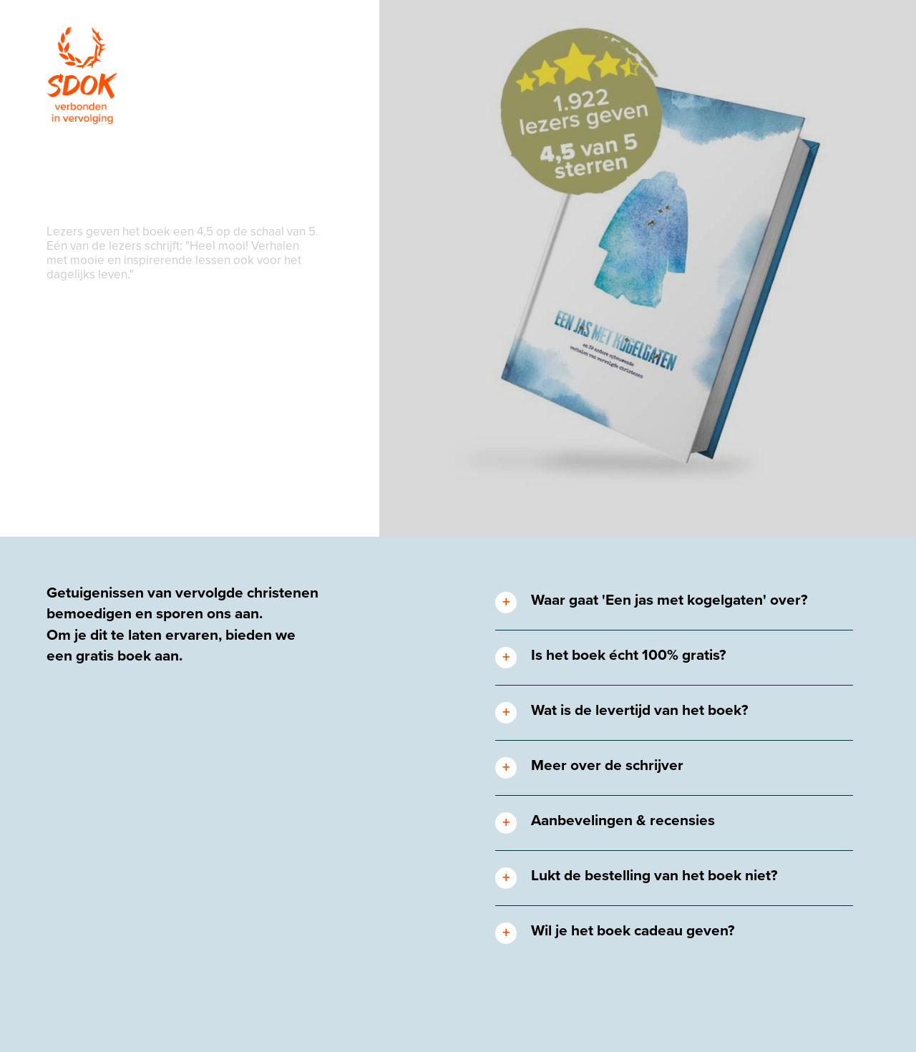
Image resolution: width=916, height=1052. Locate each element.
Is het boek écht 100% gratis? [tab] (628, 655)
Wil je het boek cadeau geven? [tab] (633, 931)
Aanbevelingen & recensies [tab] (623, 820)
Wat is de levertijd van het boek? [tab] (640, 710)
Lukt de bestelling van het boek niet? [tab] (654, 876)
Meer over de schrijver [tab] (607, 765)
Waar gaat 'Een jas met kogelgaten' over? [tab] (669, 600)
